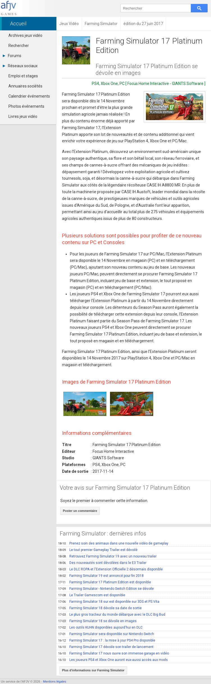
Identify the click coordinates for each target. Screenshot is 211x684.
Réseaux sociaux (20, 66)
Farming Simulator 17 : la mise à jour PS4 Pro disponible (106, 640)
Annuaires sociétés (25, 86)
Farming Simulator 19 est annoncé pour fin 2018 (101, 576)
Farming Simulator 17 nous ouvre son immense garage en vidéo (113, 653)
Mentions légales (54, 681)
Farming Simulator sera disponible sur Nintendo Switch (106, 634)
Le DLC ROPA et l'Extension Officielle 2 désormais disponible (110, 569)
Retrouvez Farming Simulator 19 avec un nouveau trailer (107, 556)
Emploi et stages (23, 76)
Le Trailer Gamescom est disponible (91, 595)
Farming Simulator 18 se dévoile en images (97, 621)
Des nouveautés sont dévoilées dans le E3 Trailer (102, 563)
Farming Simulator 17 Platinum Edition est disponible (104, 582)
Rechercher (18, 45)
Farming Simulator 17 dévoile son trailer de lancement (105, 647)
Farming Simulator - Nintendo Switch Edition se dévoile (106, 589)
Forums (12, 55)
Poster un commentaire (80, 510)
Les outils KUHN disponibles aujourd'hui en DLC (100, 627)
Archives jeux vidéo (25, 35)
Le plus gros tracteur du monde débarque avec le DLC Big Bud (111, 614)
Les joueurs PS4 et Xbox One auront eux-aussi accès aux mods (113, 660)
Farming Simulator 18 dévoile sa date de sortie (100, 608)
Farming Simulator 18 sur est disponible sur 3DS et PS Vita (108, 602)
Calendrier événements (29, 96)
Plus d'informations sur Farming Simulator (93, 670)
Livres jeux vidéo (22, 116)
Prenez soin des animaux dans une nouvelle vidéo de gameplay (113, 543)
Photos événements (26, 106)
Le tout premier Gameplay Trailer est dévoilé (97, 550)
